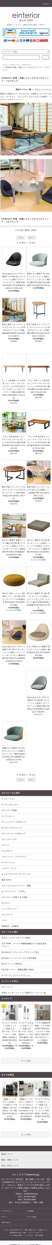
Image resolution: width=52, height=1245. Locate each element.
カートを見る (31, 1217)
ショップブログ (28, 1235)
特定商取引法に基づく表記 (18, 1232)
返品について (43, 1230)
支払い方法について (16, 1230)
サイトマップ (7, 987)
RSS (36, 1235)
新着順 (33, 230)
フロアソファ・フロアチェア (20, 65)
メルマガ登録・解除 (15, 1235)
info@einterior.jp (31, 1194)
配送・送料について (31, 1230)
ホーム (5, 65)
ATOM (41, 1235)
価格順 (27, 230)
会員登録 (30, 1211)
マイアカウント (6, 1211)
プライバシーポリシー (35, 1232)
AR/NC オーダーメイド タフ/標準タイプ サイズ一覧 (23, 993)
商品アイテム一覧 (23, 89)
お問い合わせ (5, 1222)
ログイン (4, 1217)
